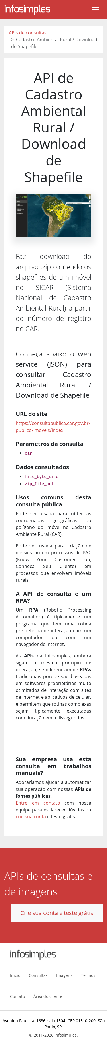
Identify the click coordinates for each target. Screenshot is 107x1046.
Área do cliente (47, 996)
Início (15, 975)
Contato (17, 996)
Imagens (64, 975)
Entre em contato (38, 803)
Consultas (38, 975)
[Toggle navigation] (95, 9)
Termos (88, 975)
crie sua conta (31, 816)
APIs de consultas (28, 33)
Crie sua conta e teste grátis (56, 913)
